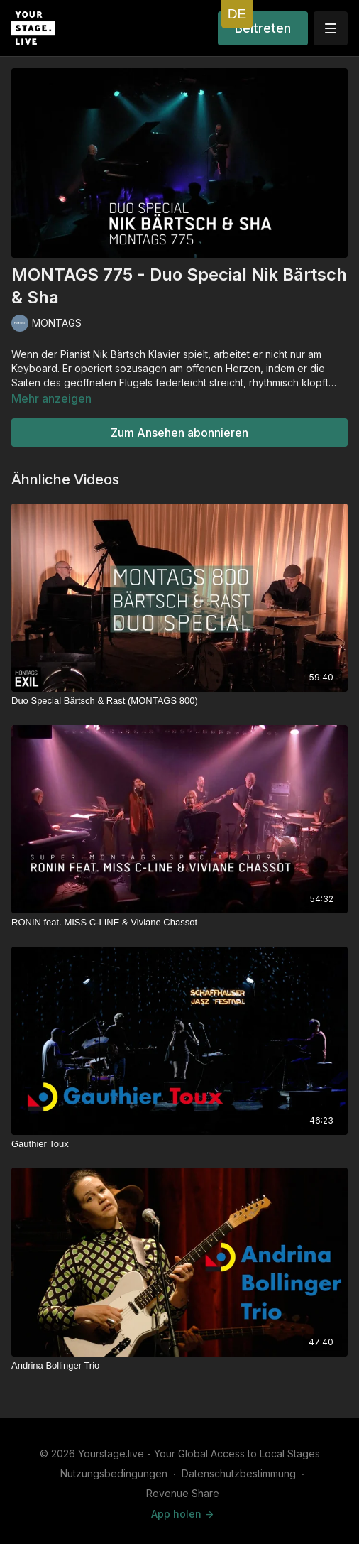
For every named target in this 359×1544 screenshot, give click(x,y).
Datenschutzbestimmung (239, 1473)
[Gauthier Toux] (179, 1144)
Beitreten (263, 28)
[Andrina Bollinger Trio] (179, 1366)
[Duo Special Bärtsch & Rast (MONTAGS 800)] (179, 701)
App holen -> (182, 1514)
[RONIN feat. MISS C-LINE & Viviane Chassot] (179, 922)
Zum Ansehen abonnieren (179, 432)
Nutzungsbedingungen (113, 1473)
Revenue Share (182, 1493)
